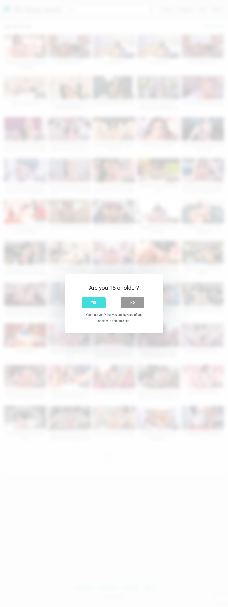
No (132, 302)
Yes (94, 302)
